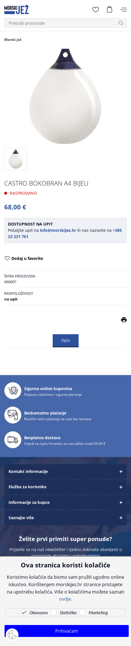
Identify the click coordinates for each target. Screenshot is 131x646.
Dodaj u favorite (24, 258)
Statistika (68, 612)
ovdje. (65, 599)
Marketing (98, 612)
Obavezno (39, 612)
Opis (65, 340)
